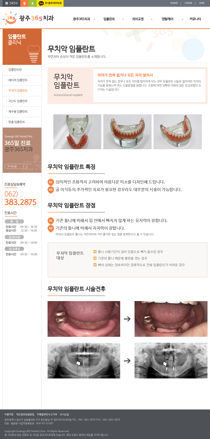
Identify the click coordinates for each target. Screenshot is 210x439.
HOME (174, 3)
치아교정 (138, 19)
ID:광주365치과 (53, 3)
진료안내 (13, 3)
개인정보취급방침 (25, 414)
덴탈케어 (167, 19)
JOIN (201, 3)
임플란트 (109, 19)
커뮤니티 (195, 19)
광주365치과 (81, 19)
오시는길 (64, 414)
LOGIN (188, 3)
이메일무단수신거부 (47, 414)
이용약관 (9, 414)
